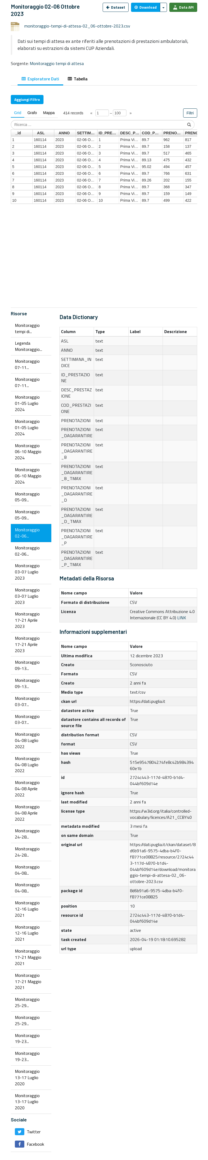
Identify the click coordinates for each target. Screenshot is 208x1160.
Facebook (29, 1144)
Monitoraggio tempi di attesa (57, 63)
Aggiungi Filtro (27, 99)
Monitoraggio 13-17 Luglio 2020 (27, 1077)
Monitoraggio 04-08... (27, 870)
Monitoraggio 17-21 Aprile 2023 (27, 620)
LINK (181, 617)
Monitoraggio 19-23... (27, 1038)
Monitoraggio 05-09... (27, 497)
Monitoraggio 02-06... (27, 532)
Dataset (115, 7)
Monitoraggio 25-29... (27, 1002)
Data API (183, 7)
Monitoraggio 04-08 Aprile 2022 (27, 788)
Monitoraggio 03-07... (27, 701)
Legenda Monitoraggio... (28, 346)
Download (146, 7)
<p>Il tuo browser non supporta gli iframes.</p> (104, 203)
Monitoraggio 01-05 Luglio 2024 (27, 403)
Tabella (78, 79)
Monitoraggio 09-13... (27, 665)
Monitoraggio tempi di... (27, 328)
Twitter (28, 1131)
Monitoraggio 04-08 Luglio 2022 (27, 740)
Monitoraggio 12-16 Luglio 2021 (27, 908)
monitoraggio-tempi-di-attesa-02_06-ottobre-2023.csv (77, 26)
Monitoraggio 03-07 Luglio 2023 (27, 571)
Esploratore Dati (40, 79)
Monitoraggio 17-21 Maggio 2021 (28, 957)
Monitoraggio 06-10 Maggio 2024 (28, 451)
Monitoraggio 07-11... (27, 364)
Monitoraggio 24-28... (27, 833)
